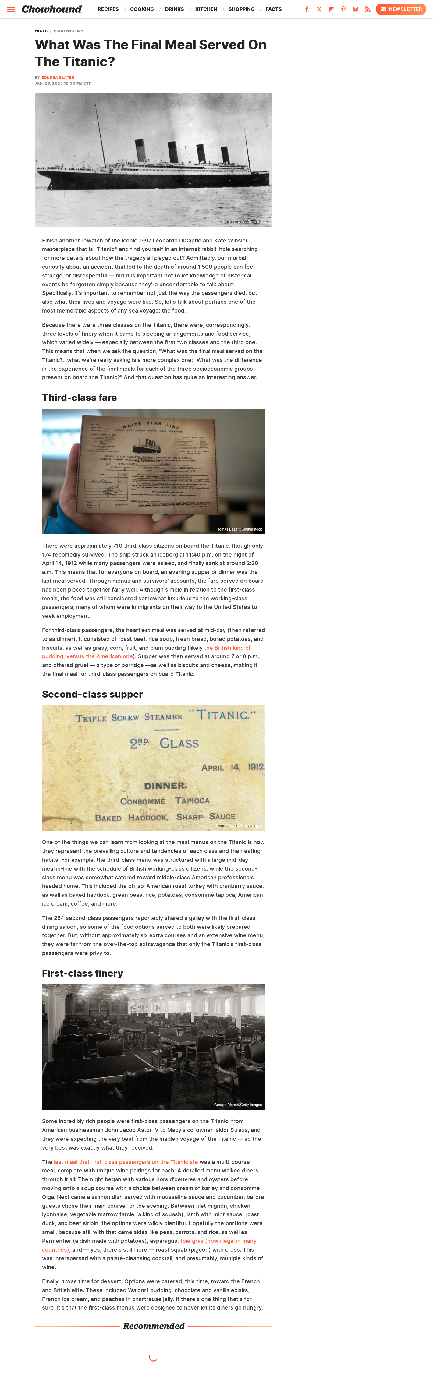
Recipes (108, 9)
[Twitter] (319, 11)
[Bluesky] (355, 11)
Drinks (174, 9)
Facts (274, 9)
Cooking (142, 9)
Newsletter (401, 9)
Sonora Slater (57, 77)
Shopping (241, 9)
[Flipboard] (331, 11)
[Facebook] (307, 11)
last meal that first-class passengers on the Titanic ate (126, 1162)
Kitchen (206, 9)
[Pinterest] (343, 11)
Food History (68, 31)
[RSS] (367, 11)
